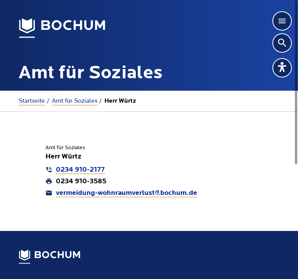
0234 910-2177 (80, 170)
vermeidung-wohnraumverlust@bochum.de (126, 193)
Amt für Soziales (74, 101)
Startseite (32, 101)
